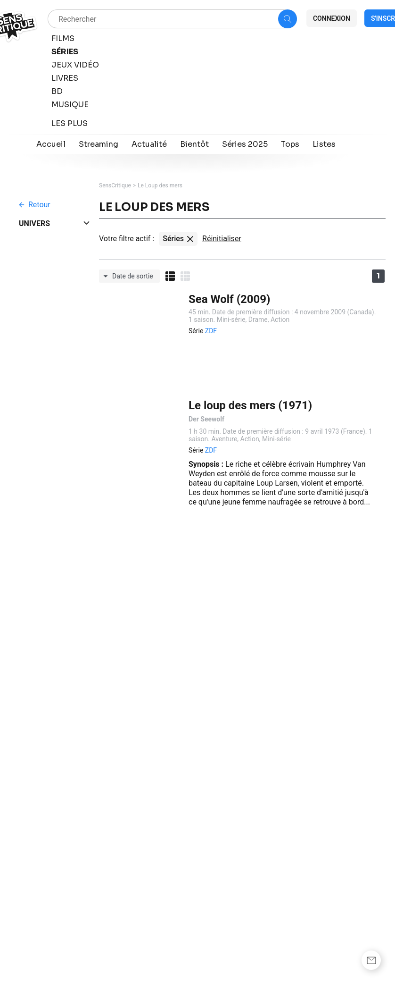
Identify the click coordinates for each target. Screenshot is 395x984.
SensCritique (115, 185)
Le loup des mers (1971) (250, 405)
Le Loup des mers (160, 185)
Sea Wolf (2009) (230, 299)
